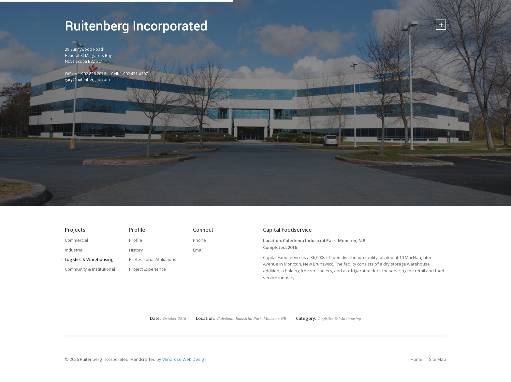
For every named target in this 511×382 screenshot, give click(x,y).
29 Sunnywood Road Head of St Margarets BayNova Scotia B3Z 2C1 (88, 55)
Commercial (76, 240)
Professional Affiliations (152, 259)
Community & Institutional (90, 269)
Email (198, 250)
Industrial (74, 250)
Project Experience (147, 269)
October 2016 (174, 318)
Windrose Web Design (184, 359)
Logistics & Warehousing (89, 259)
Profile (135, 240)
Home (416, 359)
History (136, 250)
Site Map (437, 359)
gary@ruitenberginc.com (87, 79)
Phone (199, 240)
